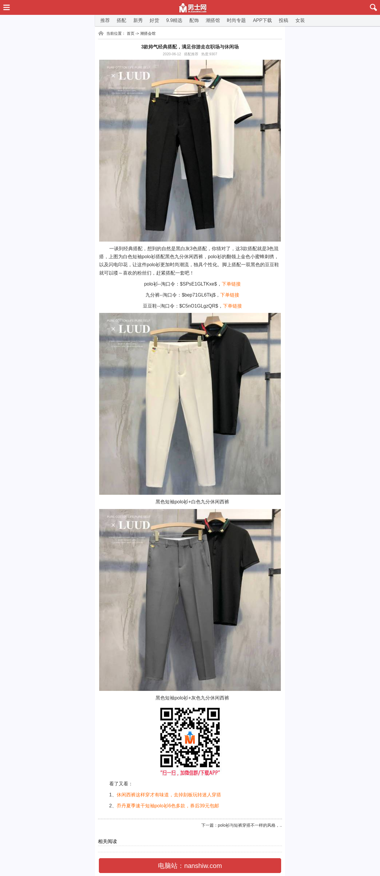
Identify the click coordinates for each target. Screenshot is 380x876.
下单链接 (231, 283)
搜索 (369, 7)
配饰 (194, 20)
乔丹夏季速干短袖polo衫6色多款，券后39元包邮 (168, 805)
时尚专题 (236, 20)
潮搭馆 (213, 20)
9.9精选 (174, 20)
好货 (154, 20)
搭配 (121, 20)
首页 (130, 33)
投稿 (283, 20)
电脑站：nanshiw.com (190, 865)
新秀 (138, 20)
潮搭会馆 (148, 33)
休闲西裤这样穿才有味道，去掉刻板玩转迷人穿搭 (169, 794)
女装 (300, 20)
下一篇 (207, 825)
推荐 (105, 20)
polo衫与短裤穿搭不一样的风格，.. (250, 825)
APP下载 (262, 20)
